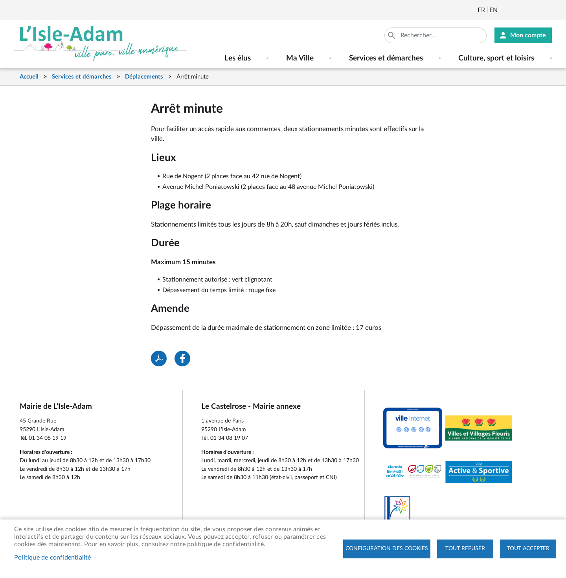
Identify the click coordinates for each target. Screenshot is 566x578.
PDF (159, 358)
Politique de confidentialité (52, 557)
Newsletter (504, 10)
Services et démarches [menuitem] (386, 58)
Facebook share (182, 358)
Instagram (546, 10)
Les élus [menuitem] (237, 58)
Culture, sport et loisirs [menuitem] (496, 58)
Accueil (29, 77)
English (493, 10)
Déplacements (144, 77)
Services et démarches (82, 77)
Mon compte (528, 35)
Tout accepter (528, 548)
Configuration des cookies (386, 548)
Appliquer (392, 35)
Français (481, 10)
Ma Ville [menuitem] (300, 58)
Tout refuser (465, 548)
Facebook (525, 10)
